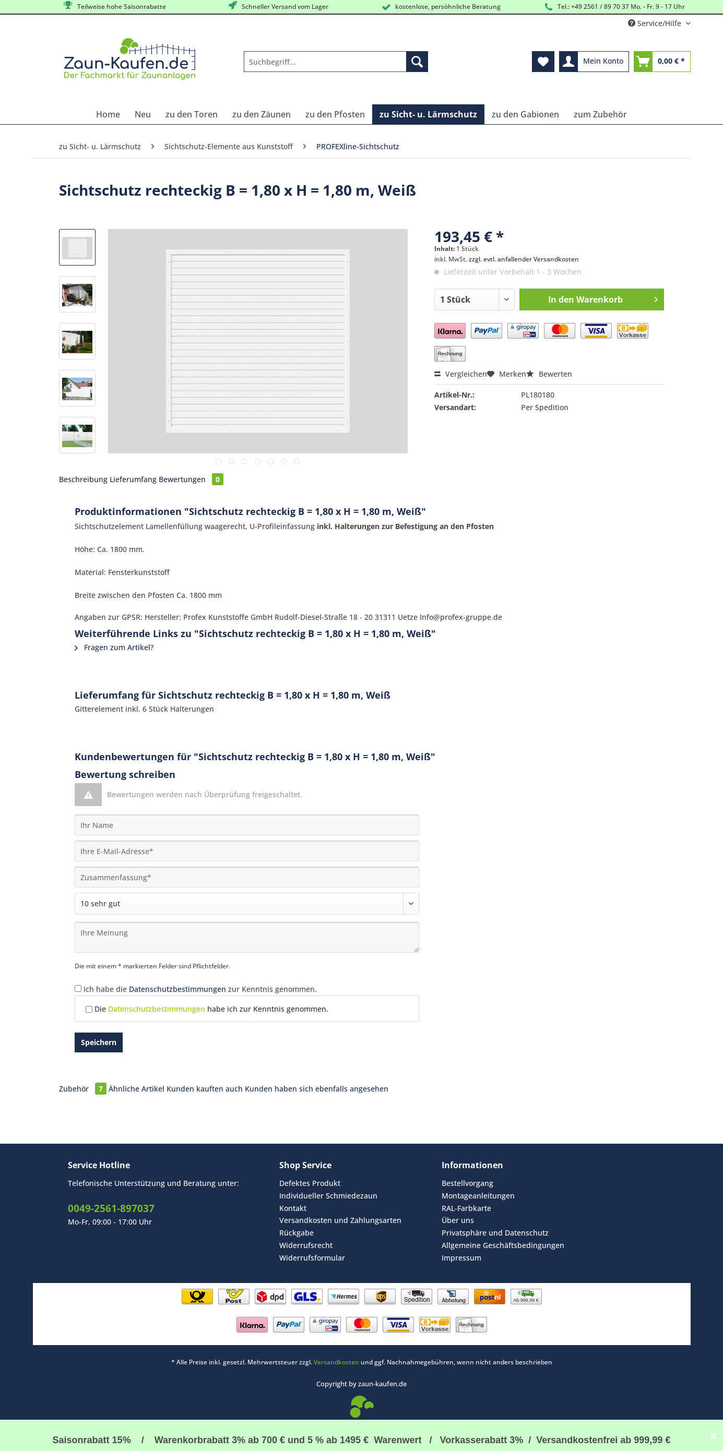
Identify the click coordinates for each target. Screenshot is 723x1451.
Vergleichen (460, 374)
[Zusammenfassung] (247, 877)
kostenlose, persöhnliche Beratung (440, 7)
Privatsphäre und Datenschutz (495, 1233)
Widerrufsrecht (306, 1245)
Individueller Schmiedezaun (328, 1196)
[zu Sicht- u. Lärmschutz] (428, 114)
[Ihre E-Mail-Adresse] (247, 851)
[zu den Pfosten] (335, 114)
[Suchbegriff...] (336, 61)
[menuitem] (336, 66)
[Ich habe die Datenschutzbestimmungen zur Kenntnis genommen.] (78, 988)
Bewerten (549, 374)
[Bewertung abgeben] (247, 904)
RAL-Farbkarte (466, 1208)
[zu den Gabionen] (525, 114)
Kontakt (292, 1208)
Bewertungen (191, 479)
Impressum (461, 1258)
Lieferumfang (133, 479)
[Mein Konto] (594, 61)
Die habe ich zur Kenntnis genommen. (211, 1009)
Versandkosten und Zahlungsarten (340, 1220)
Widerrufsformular (312, 1258)
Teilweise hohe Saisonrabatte (114, 6)
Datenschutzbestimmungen (177, 989)
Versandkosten (336, 1362)
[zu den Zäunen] (261, 114)
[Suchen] (417, 61)
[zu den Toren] (191, 114)
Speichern (98, 1042)
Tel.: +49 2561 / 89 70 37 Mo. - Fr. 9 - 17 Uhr (613, 7)
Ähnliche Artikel (136, 1089)
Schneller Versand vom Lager (277, 6)
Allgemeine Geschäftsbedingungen (503, 1245)
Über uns (458, 1220)
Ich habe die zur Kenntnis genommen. (200, 989)
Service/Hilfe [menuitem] (655, 23)
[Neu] (142, 114)
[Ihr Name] (247, 824)
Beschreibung (83, 479)
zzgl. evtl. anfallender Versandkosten (524, 259)
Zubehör (84, 1089)
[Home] (108, 114)
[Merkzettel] (543, 61)
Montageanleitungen (478, 1196)
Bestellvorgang (467, 1183)
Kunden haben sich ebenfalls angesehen (316, 1089)
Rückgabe (296, 1233)
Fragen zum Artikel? (114, 647)
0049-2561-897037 (111, 1208)
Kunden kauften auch (205, 1089)
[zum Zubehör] (600, 114)
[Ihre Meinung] (247, 937)
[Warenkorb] (662, 61)
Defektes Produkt (309, 1183)
